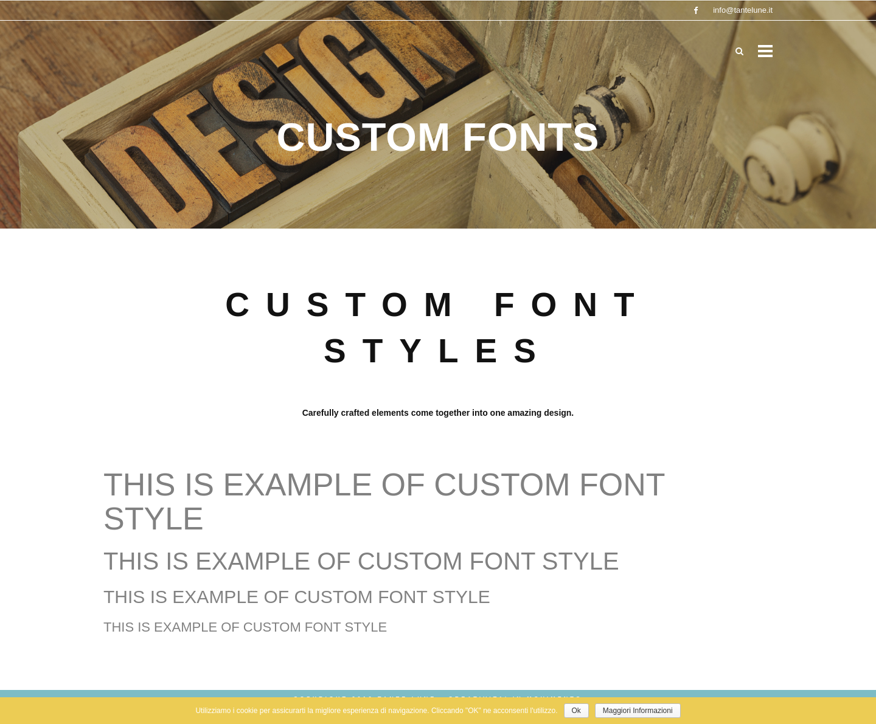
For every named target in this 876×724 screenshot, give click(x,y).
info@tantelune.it (743, 10)
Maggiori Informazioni (638, 710)
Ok (576, 710)
